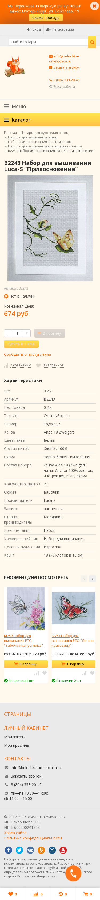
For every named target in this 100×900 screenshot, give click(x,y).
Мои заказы (15, 736)
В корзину (25, 663)
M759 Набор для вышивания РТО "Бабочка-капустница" (23, 640)
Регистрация (60, 29)
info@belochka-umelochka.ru (64, 58)
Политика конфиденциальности (33, 837)
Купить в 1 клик (21, 343)
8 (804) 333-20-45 (66, 80)
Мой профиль (16, 745)
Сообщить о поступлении (27, 354)
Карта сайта (15, 832)
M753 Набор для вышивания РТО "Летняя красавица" (73, 640)
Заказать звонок (66, 67)
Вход (34, 29)
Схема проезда (45, 17)
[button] (84, 578)
